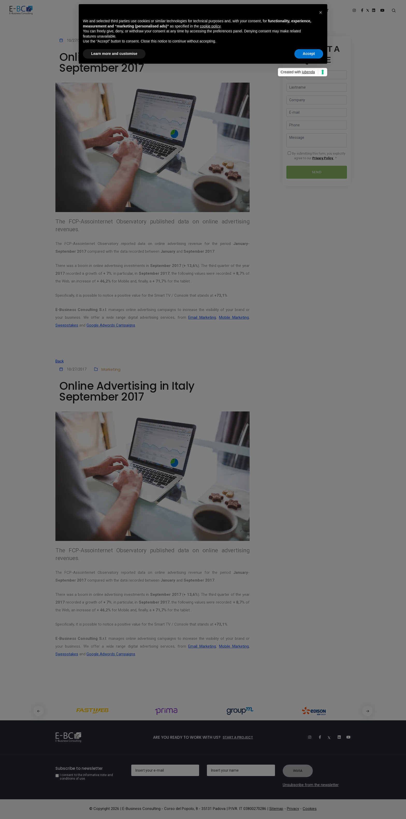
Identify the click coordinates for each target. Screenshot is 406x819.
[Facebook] (317, 737)
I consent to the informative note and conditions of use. (86, 776)
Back (59, 361)
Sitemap (276, 808)
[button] (367, 711)
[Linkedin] (337, 737)
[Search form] (394, 10)
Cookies (310, 808)
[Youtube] (347, 737)
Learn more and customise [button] (114, 54)
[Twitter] (327, 737)
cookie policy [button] (210, 26)
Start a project (238, 737)
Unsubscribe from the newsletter (311, 784)
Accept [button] (309, 54)
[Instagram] (307, 737)
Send (317, 172)
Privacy (293, 808)
